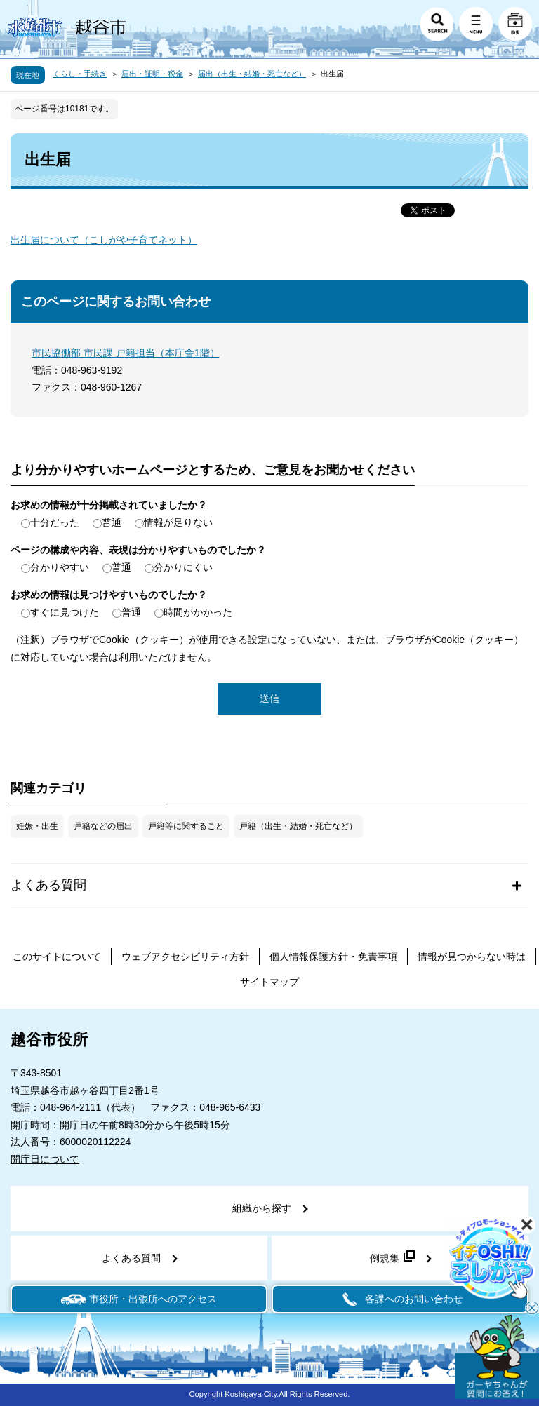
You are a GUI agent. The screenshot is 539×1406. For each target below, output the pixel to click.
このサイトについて (57, 956)
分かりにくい (183, 567)
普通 (111, 522)
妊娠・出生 (37, 826)
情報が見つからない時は (472, 956)
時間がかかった (198, 612)
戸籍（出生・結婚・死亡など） (298, 826)
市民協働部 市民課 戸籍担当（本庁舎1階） (126, 352)
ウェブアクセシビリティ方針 (185, 956)
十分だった (54, 522)
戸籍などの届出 (103, 826)
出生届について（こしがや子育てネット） (104, 239)
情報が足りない (178, 522)
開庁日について (45, 1159)
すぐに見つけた (64, 612)
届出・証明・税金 (152, 73)
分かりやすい (59, 567)
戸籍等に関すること (186, 826)
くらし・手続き (80, 73)
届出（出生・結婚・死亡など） (252, 73)
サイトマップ (269, 981)
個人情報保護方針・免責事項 (333, 956)
